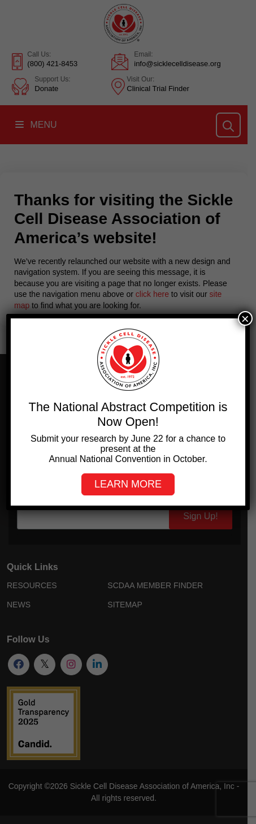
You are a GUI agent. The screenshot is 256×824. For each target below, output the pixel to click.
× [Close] (245, 318)
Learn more (128, 484)
